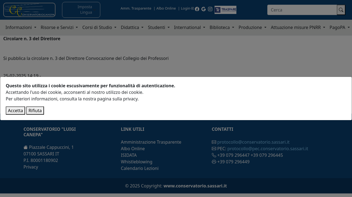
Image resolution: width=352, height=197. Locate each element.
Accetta (15, 111)
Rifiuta (35, 111)
